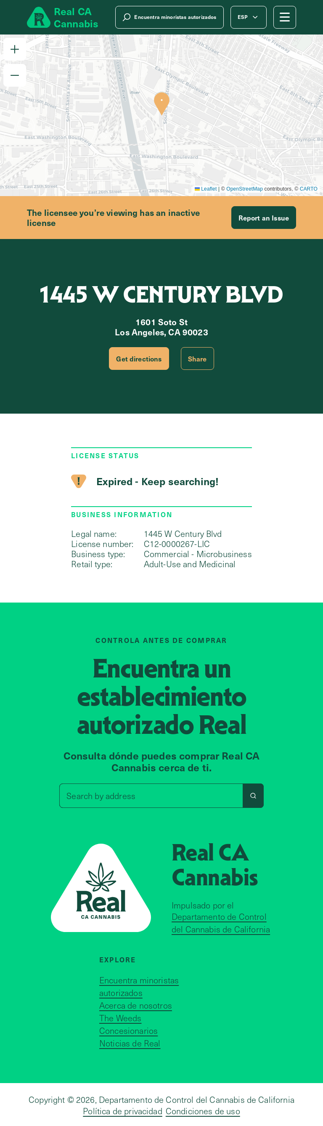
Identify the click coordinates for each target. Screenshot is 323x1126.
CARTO (309, 189)
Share (197, 358)
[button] (14, 49)
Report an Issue (263, 217)
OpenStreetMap (244, 189)
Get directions (139, 358)
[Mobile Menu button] (284, 17)
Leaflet (206, 189)
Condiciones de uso (203, 1111)
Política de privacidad (122, 1111)
